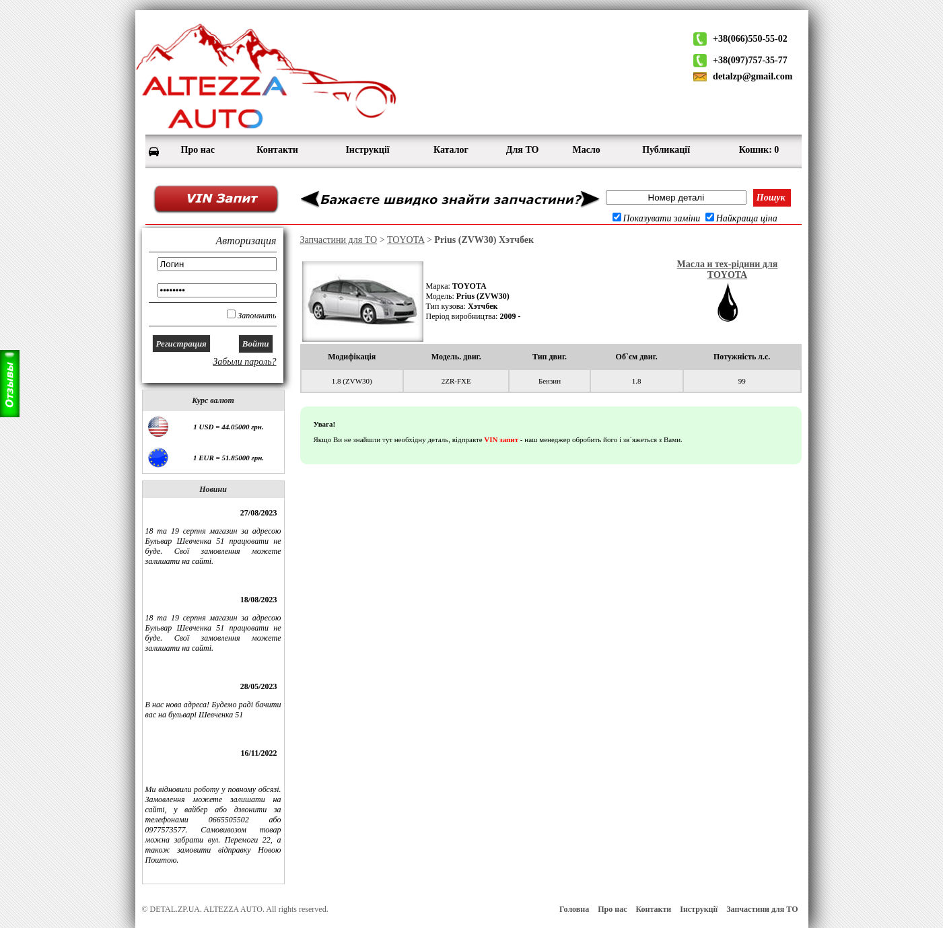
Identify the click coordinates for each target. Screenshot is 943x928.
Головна (574, 909)
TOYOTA (405, 240)
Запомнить (257, 315)
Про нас (612, 909)
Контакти (653, 909)
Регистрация (181, 343)
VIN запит (501, 439)
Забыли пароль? (244, 362)
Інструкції (699, 909)
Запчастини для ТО (339, 240)
